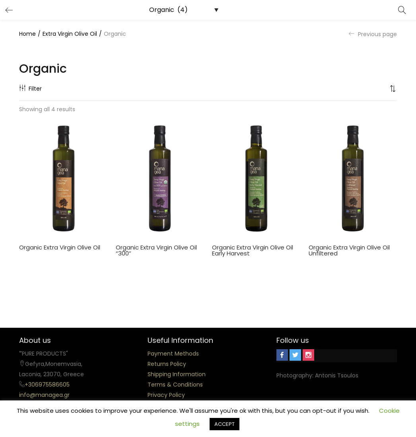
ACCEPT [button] (224, 424)
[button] (393, 89)
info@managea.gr (44, 395)
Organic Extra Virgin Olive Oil (59, 247)
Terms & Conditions (175, 385)
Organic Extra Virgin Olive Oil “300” (156, 250)
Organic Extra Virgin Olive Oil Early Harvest (252, 250)
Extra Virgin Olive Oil (70, 34)
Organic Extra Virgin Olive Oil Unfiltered (349, 250)
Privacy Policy (166, 395)
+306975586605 (47, 385)
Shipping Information (177, 374)
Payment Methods (173, 354)
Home (27, 34)
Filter (30, 89)
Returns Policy (167, 364)
